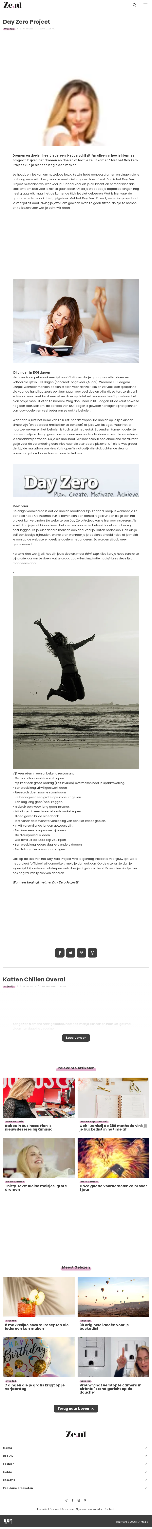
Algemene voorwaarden (89, 1509)
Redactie (42, 1509)
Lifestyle (9, 1480)
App (92, 953)
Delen (60, 953)
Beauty (8, 1456)
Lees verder (76, 1037)
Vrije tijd (9, 28)
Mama (7, 1448)
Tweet (70, 953)
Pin (81, 953)
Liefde (7, 1472)
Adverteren (68, 1509)
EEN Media (142, 1521)
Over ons (54, 1509)
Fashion (8, 1464)
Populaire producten (18, 1488)
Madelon (50, 29)
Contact (109, 1509)
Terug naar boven (73, 1408)
